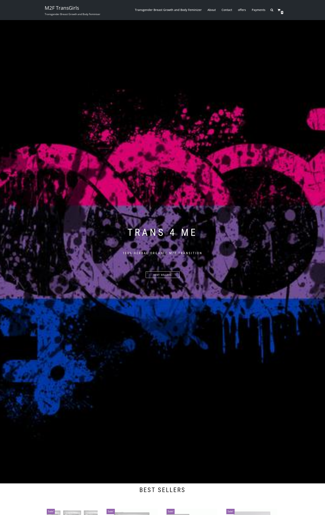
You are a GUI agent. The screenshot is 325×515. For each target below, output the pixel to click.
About (212, 10)
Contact (227, 10)
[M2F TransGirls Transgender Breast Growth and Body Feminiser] (72, 10)
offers (242, 10)
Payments (259, 10)
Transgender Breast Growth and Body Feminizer (168, 10)
